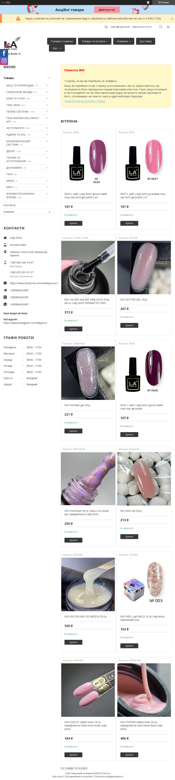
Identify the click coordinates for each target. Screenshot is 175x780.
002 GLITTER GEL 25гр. (134, 299)
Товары (9, 78)
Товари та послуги (93, 41)
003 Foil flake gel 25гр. (77, 405)
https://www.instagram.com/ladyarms (25, 323)
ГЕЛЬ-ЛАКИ (13, 105)
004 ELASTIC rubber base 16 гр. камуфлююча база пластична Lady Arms (85, 725)
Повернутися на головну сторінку (84, 101)
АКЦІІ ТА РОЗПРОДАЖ (19, 85)
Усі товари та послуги (74, 768)
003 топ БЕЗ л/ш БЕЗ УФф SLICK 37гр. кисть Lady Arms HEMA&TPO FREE (87, 301)
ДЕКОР (10, 151)
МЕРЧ (9, 187)
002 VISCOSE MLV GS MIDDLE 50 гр (85, 616)
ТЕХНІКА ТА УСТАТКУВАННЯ (16, 159)
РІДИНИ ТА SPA (15, 134)
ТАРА (9, 174)
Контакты (10, 205)
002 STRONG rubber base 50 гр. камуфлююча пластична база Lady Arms (141, 725)
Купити (73, 223)
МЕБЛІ (10, 180)
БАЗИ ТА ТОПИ (15, 98)
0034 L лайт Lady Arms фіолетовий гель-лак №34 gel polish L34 (85, 195)
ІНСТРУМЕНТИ (15, 128)
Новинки (122, 41)
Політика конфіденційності (109, 776)
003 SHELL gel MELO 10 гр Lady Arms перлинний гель (142, 618)
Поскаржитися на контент (78, 776)
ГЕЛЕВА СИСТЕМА (17, 111)
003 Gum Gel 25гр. (131, 510)
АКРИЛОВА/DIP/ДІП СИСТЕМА (18, 142)
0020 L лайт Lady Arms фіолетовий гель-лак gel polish (141, 406)
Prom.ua (105, 773)
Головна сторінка (62, 41)
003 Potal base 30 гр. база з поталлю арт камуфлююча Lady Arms (86, 512)
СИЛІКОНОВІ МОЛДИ (19, 92)
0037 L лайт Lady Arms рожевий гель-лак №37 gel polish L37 (143, 195)
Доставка (146, 41)
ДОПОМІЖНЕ (14, 167)
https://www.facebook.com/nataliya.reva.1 (31, 283)
